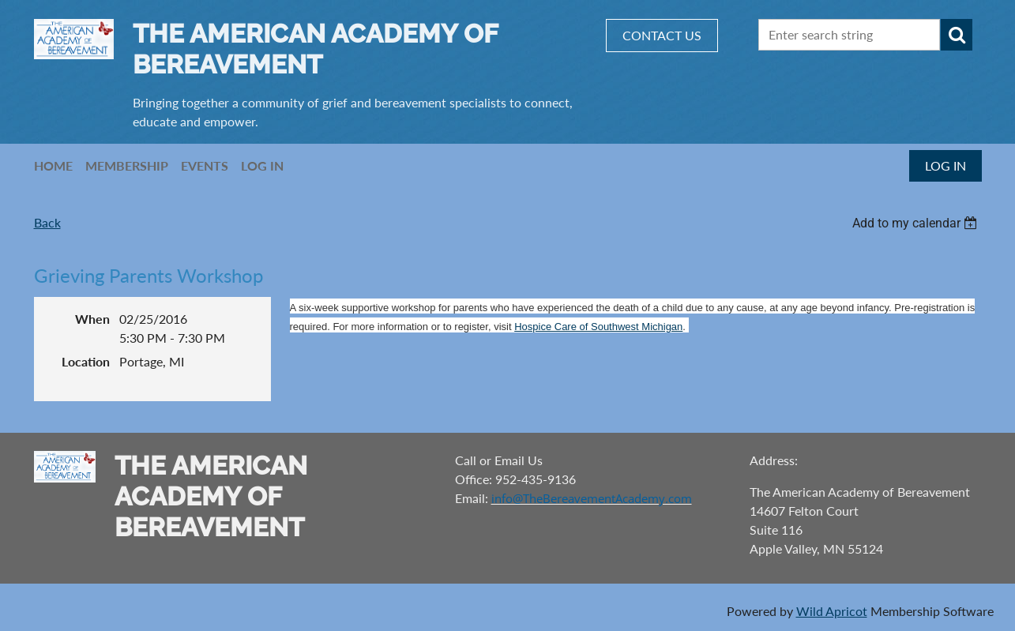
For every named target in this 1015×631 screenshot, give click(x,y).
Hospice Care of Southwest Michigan (598, 326)
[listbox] (917, 223)
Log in (945, 165)
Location (86, 361)
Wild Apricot (831, 610)
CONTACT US (661, 35)
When (92, 318)
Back (47, 222)
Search (956, 35)
